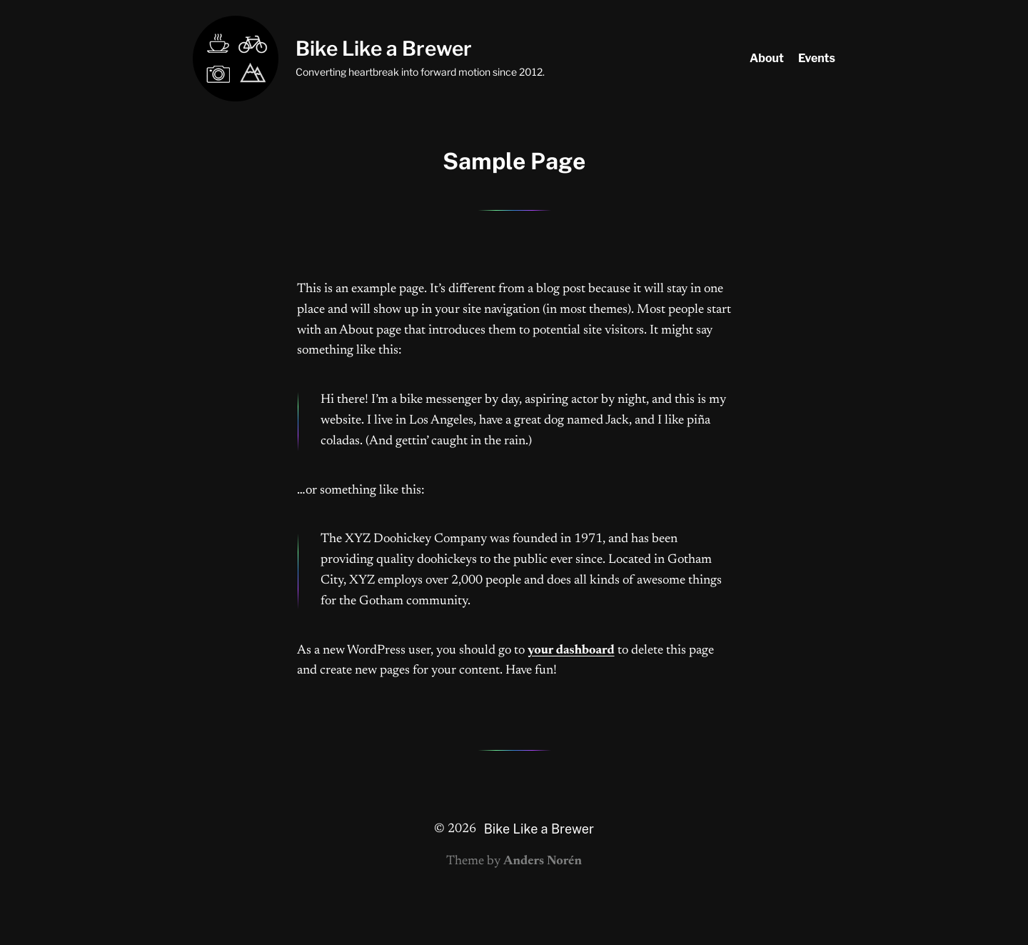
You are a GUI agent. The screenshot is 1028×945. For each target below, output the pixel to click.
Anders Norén (542, 861)
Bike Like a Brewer (384, 48)
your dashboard (571, 650)
